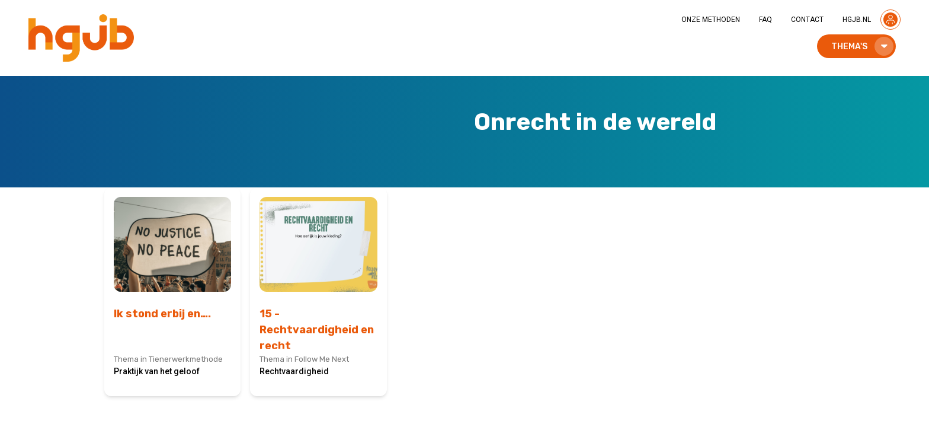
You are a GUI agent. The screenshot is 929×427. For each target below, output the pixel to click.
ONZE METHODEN (710, 19)
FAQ (765, 19)
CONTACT (807, 19)
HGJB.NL (856, 19)
